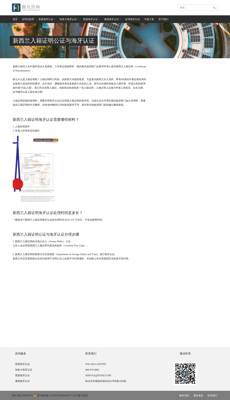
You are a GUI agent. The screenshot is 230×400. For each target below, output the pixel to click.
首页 (15, 19)
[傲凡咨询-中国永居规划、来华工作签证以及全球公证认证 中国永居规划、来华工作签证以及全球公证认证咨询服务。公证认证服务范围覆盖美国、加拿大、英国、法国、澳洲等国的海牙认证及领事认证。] (26, 8)
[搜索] (194, 8)
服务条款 (198, 395)
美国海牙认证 (22, 364)
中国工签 (149, 19)
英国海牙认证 (22, 375)
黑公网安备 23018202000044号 (51, 395)
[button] (54, 19)
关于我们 (163, 19)
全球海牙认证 (132, 19)
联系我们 (212, 395)
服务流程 (184, 395)
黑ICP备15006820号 (22, 395)
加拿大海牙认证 (23, 369)
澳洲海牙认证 (22, 381)
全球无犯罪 (28, 19)
